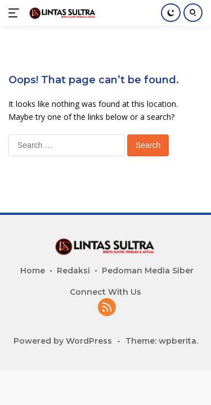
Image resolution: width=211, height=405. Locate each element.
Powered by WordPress (63, 341)
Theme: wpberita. (161, 341)
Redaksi (73, 271)
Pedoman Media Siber (148, 271)
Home (32, 271)
